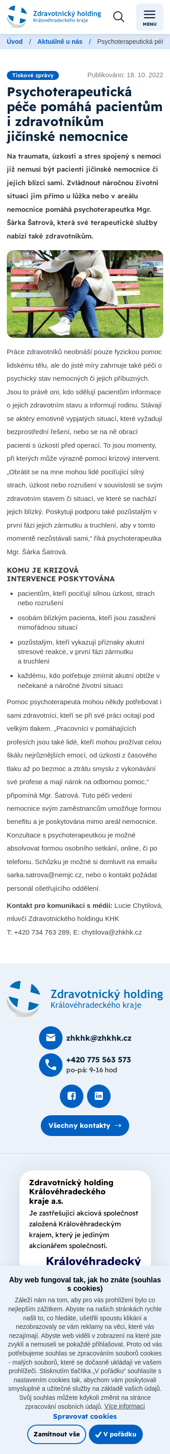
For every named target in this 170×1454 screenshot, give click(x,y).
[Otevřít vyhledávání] (118, 17)
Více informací (124, 1406)
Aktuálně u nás (60, 41)
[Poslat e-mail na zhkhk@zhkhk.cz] (85, 1038)
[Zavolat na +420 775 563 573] (85, 1065)
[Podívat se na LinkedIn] (99, 1096)
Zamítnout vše (57, 1434)
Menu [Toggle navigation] (150, 17)
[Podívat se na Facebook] (71, 1096)
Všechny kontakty (79, 1125)
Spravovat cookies (85, 1416)
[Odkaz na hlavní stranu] (54, 16)
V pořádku (115, 1434)
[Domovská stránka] (85, 1000)
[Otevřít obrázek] (85, 294)
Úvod (15, 41)
